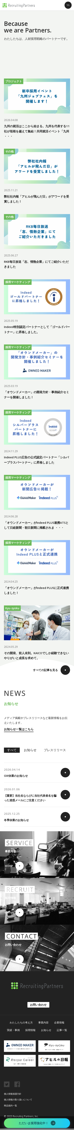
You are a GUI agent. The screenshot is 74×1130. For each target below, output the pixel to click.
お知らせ (30, 751)
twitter (6, 1085)
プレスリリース (55, 751)
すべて (12, 751)
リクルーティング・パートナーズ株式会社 (18, 5)
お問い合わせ (38, 1006)
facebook (17, 1085)
